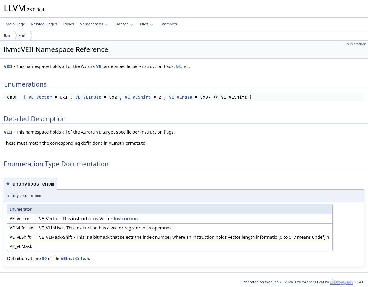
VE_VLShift (138, 97)
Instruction (126, 218)
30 (44, 258)
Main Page (15, 24)
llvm (7, 35)
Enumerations (355, 44)
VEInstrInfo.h (74, 258)
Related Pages (44, 24)
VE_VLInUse (88, 97)
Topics (68, 24)
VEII (23, 35)
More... (183, 66)
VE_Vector (40, 97)
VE (98, 66)
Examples (168, 24)
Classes (123, 24)
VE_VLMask (181, 97)
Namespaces (94, 24)
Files (146, 24)
